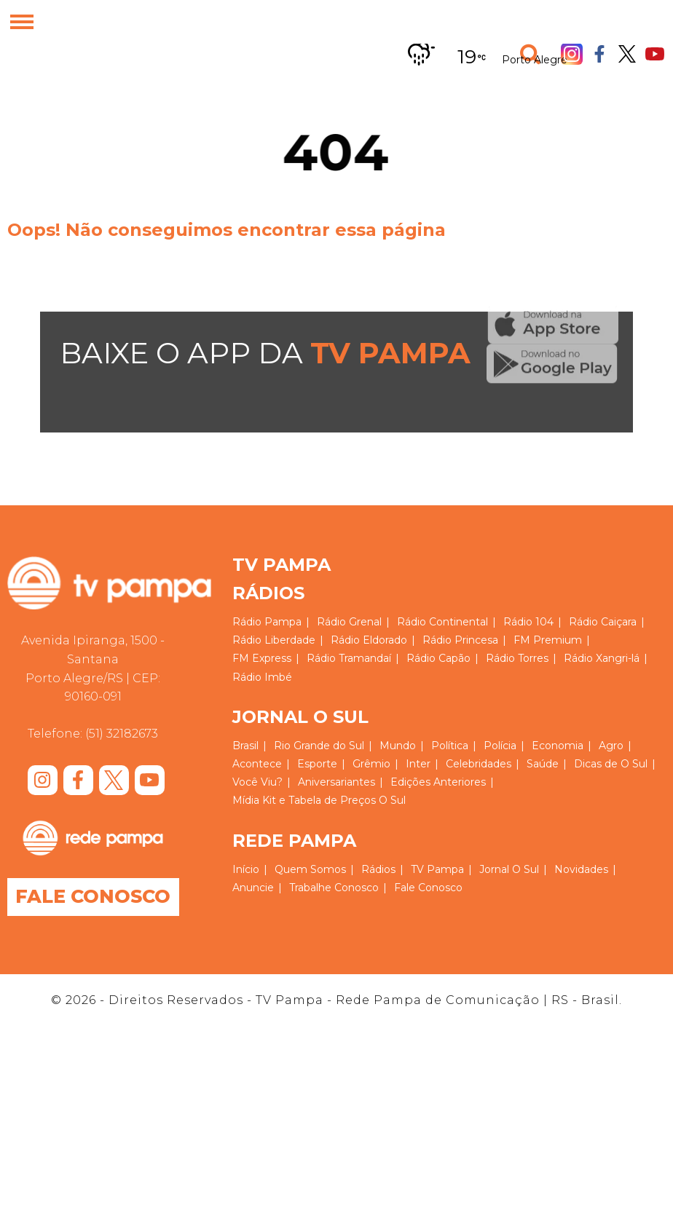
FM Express (261, 658)
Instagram (571, 53)
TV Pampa (437, 869)
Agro (611, 745)
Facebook (599, 54)
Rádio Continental (442, 621)
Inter (418, 763)
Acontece (257, 763)
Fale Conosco (96, 897)
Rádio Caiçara (603, 621)
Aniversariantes (336, 782)
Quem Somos (310, 869)
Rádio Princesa (460, 640)
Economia (557, 745)
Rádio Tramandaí (349, 658)
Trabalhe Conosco (334, 887)
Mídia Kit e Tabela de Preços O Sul (319, 800)
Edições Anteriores (438, 782)
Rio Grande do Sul (319, 745)
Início (245, 869)
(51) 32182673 (121, 733)
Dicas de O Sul (611, 763)
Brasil (245, 745)
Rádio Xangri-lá (601, 658)
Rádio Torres (517, 658)
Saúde (543, 763)
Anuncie (253, 887)
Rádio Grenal (349, 621)
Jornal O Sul (509, 869)
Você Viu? (257, 782)
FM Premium (547, 640)
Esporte (317, 763)
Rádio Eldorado (369, 640)
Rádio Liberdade (273, 640)
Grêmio (371, 763)
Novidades (581, 869)
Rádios (378, 869)
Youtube (654, 53)
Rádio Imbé (262, 677)
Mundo (397, 745)
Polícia (500, 745)
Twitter (627, 54)
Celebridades (478, 763)
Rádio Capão (438, 658)
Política (449, 745)
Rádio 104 (528, 621)
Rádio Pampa (267, 621)
